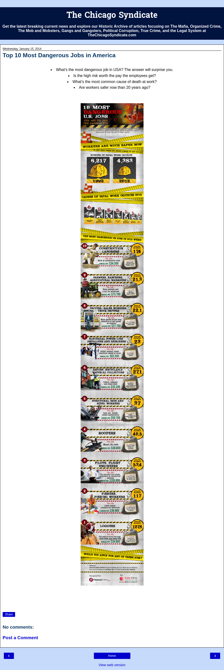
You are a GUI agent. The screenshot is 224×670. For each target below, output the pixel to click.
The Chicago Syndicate (112, 16)
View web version (112, 665)
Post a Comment (20, 637)
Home (112, 655)
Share (9, 614)
